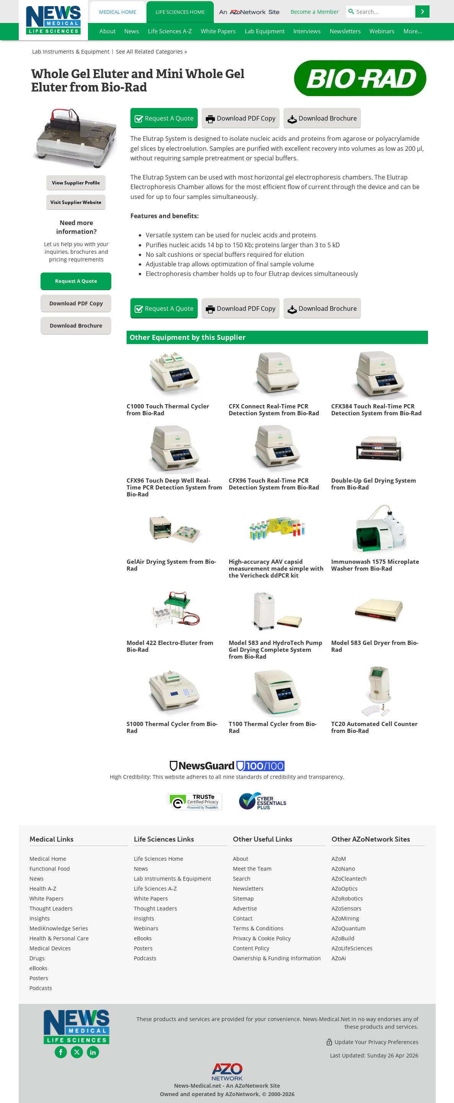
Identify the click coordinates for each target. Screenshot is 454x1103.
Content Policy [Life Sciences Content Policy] (251, 948)
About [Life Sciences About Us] (240, 858)
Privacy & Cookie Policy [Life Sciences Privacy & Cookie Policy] (262, 938)
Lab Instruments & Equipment (70, 51)
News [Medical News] (36, 878)
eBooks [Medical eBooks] (38, 968)
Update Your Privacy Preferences (371, 1042)
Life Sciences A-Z (155, 888)
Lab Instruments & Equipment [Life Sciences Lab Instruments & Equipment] (172, 878)
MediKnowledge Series (58, 928)
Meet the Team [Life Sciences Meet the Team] (252, 868)
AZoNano (343, 868)
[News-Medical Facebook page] (61, 1052)
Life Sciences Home (180, 11)
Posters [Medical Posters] (38, 978)
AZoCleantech (349, 878)
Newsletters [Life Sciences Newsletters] (248, 888)
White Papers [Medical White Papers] (46, 898)
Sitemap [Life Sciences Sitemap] (243, 898)
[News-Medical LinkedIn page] (93, 1052)
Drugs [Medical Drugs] (37, 958)
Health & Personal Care (59, 938)
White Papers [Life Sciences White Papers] (151, 898)
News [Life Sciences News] (141, 868)
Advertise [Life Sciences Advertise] (245, 908)
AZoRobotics (347, 898)
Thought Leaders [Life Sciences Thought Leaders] (155, 908)
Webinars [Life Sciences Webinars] (146, 928)
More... (413, 31)
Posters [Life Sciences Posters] (143, 948)
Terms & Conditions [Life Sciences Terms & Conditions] (258, 928)
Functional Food (49, 868)
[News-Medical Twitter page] (77, 1052)
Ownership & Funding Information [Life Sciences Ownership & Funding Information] (277, 958)
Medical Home (117, 11)
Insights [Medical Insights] (39, 918)
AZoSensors (346, 908)
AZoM (339, 858)
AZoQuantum (349, 928)
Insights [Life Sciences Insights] (144, 918)
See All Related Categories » (151, 51)
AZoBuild (343, 938)
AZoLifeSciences (352, 948)
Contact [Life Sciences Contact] (242, 918)
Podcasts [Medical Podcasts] (40, 988)
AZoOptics (345, 888)
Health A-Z (42, 888)
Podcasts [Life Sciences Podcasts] (145, 958)
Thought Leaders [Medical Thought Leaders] (51, 908)
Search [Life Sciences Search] (242, 878)
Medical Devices (50, 948)
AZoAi (339, 958)
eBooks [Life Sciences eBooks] (143, 938)
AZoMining (345, 918)
